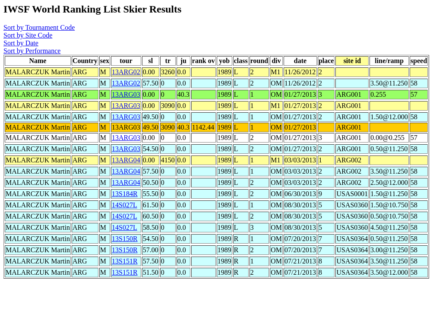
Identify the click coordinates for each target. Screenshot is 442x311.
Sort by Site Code (27, 35)
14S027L (124, 205)
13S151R (125, 261)
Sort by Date (20, 43)
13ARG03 (126, 94)
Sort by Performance (31, 50)
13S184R (125, 193)
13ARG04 (126, 160)
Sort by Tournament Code (39, 27)
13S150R (125, 238)
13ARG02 (126, 72)
